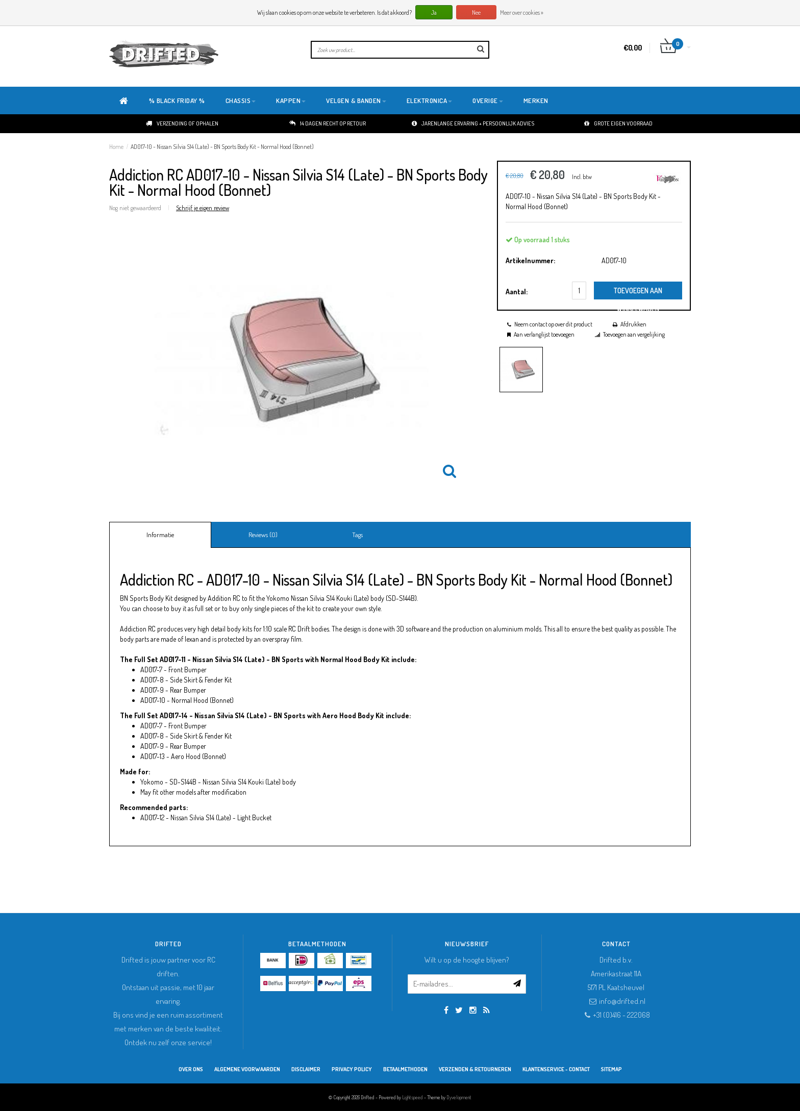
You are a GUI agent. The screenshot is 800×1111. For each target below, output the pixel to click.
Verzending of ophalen (182, 123)
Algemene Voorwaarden (247, 1069)
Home (116, 146)
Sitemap (611, 1069)
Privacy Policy (352, 1069)
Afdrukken (633, 324)
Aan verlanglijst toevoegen (544, 334)
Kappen (291, 100)
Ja (434, 12)
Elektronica (430, 100)
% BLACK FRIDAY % (177, 100)
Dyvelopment (458, 1097)
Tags (357, 535)
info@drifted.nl (622, 1001)
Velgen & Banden (356, 100)
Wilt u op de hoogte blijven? (466, 960)
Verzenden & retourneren (475, 1069)
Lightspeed (412, 1097)
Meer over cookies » (521, 12)
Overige (487, 100)
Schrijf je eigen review (202, 208)
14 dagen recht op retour (327, 123)
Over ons (191, 1069)
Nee (476, 12)
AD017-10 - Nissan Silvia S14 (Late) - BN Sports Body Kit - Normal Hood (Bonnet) (222, 146)
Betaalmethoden (405, 1069)
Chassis (241, 100)
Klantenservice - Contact (556, 1069)
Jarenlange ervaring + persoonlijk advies (473, 123)
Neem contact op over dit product (553, 324)
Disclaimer (305, 1069)
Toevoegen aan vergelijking (634, 334)
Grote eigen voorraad (618, 123)
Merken (535, 100)
